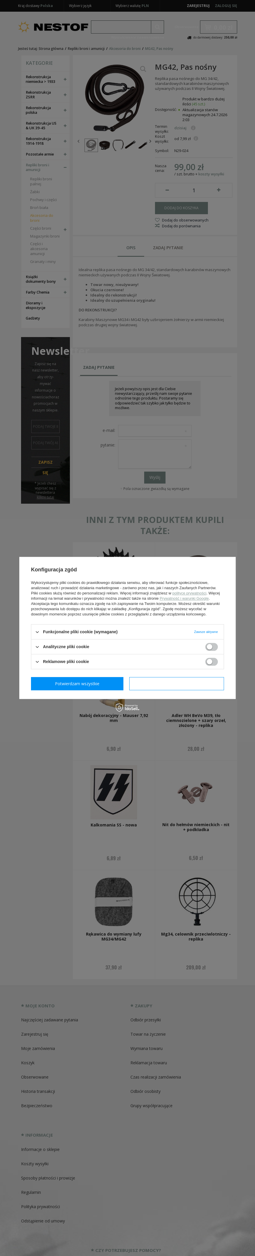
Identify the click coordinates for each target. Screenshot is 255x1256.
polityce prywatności (189, 593)
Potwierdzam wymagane (78, 683)
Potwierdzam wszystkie (178, 683)
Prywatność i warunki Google (184, 598)
